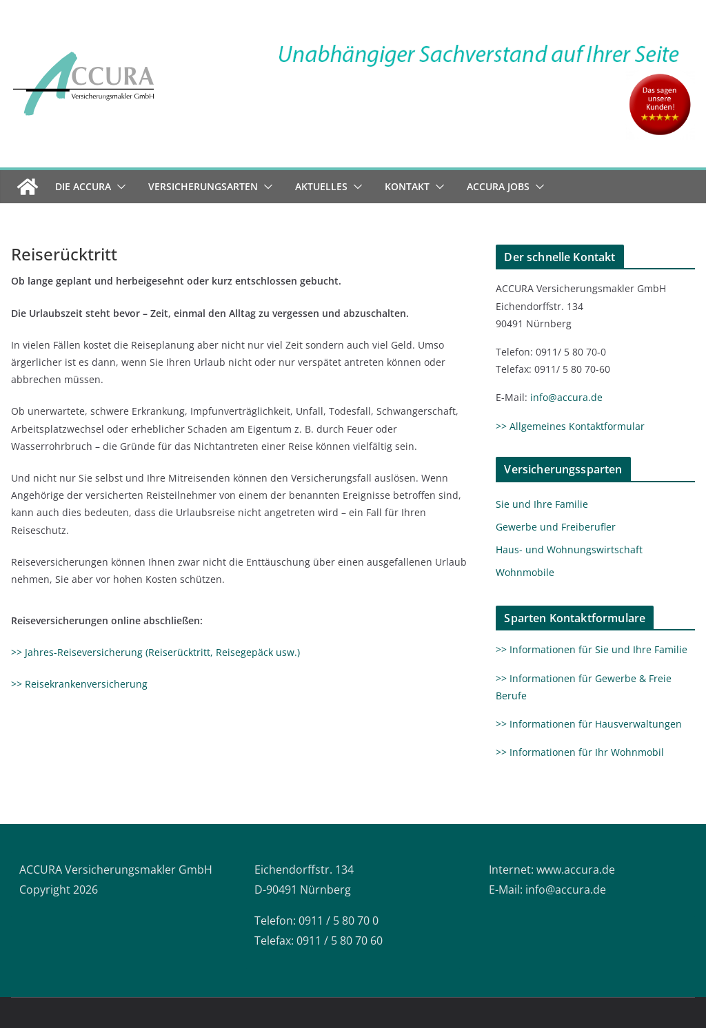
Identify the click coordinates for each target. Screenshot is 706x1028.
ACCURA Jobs (498, 186)
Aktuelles (321, 186)
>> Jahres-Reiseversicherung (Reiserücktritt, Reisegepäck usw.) (155, 652)
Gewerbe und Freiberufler (556, 526)
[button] (118, 186)
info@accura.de (566, 397)
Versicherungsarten (203, 186)
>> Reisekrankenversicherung (79, 683)
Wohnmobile (525, 572)
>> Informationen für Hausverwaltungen (589, 723)
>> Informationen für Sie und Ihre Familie (591, 649)
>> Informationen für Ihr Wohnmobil (580, 752)
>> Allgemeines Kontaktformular (570, 426)
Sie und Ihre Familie (542, 504)
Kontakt (407, 186)
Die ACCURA (83, 186)
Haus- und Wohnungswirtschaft (569, 549)
